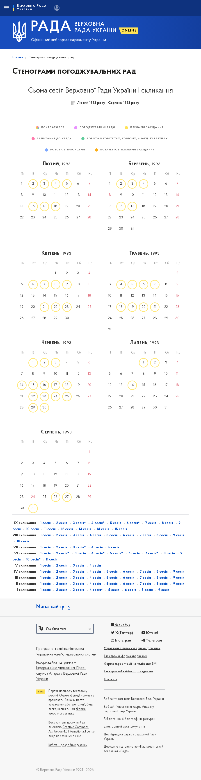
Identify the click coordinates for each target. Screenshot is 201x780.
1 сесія (45, 523)
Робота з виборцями (67, 150)
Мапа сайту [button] (50, 607)
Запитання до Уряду (54, 139)
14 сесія (103, 529)
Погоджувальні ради (97, 127)
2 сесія (61, 523)
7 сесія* (151, 553)
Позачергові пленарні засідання (127, 150)
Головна (17, 57)
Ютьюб (150, 633)
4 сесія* (98, 523)
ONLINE (129, 30)
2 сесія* (62, 553)
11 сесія (50, 529)
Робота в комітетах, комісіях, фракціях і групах (127, 139)
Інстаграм (121, 640)
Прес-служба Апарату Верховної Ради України (61, 673)
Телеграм (152, 640)
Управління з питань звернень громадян (132, 648)
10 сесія (32, 529)
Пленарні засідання (146, 127)
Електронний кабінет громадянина (128, 671)
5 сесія (115, 523)
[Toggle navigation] (6, 8)
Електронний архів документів (125, 726)
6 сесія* (133, 523)
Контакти (110, 679)
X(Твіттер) (122, 633)
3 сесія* (79, 523)
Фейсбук (120, 625)
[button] (65, 629)
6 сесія (128, 535)
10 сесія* (33, 559)
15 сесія (121, 529)
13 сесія (85, 529)
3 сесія (78, 535)
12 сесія (67, 529)
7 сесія (150, 523)
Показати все (52, 127)
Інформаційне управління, (55, 668)
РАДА (51, 27)
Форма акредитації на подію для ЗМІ (130, 664)
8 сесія (167, 523)
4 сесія (95, 535)
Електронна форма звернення (125, 656)
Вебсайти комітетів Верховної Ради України (134, 699)
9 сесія (178, 535)
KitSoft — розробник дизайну (67, 745)
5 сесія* (116, 553)
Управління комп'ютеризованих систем (66, 654)
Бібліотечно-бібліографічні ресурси (129, 719)
